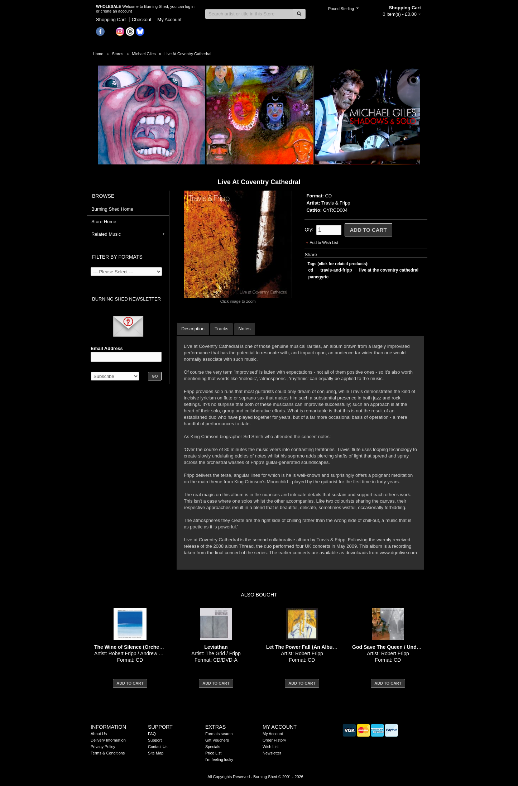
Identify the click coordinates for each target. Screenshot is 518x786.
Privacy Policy (103, 746)
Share (310, 254)
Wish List (271, 746)
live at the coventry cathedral (388, 270)
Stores (118, 54)
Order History (274, 740)
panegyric (318, 276)
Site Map (155, 753)
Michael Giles (144, 54)
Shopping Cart (111, 19)
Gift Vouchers (217, 740)
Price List (213, 753)
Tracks (222, 328)
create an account (116, 11)
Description (193, 328)
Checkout (142, 19)
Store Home (103, 221)
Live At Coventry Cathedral (187, 54)
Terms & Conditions (108, 753)
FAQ (152, 734)
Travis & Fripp (335, 203)
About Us (99, 734)
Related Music (106, 234)
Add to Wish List (324, 242)
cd (310, 270)
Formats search (218, 734)
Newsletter (272, 753)
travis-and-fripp (336, 270)
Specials (212, 746)
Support (155, 740)
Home (98, 54)
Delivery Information (108, 740)
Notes (245, 328)
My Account (169, 19)
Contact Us (157, 746)
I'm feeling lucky (219, 759)
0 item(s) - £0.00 (400, 14)
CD (328, 195)
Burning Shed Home (112, 209)
